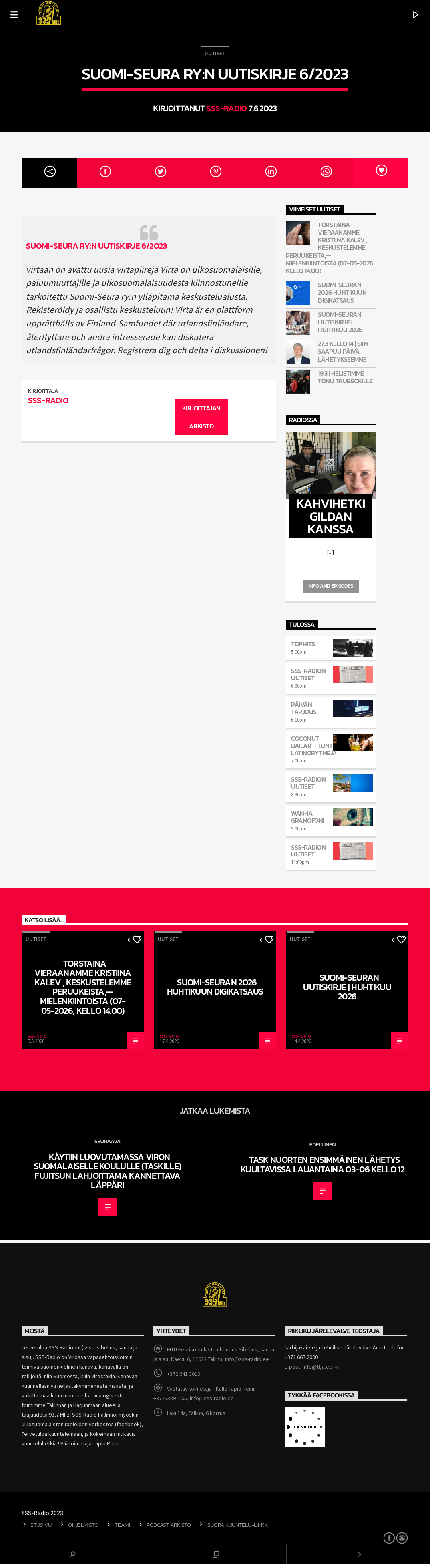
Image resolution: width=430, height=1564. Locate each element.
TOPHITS (303, 644)
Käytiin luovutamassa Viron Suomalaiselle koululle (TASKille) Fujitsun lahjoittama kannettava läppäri (107, 1171)
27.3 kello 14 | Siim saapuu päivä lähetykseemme (343, 351)
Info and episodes (330, 586)
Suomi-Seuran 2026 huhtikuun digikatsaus (342, 292)
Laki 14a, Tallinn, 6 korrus (196, 1413)
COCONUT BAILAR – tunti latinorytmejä (314, 746)
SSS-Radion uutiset (308, 674)
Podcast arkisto (169, 1524)
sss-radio (226, 108)
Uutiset (215, 53)
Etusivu (41, 1524)
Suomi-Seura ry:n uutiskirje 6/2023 (96, 245)
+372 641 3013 (183, 1373)
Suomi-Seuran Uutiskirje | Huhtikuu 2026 (340, 322)
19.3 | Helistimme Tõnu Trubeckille (345, 377)
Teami (122, 1524)
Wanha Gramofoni (307, 816)
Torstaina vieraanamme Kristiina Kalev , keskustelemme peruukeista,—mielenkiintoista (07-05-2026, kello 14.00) (330, 248)
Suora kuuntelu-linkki (238, 1524)
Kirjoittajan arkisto (201, 417)
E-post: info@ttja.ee (312, 1367)
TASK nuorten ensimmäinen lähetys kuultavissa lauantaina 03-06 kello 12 (322, 1164)
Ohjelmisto (83, 1524)
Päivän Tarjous (304, 708)
